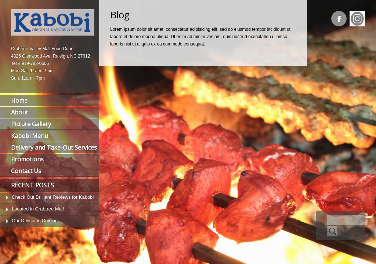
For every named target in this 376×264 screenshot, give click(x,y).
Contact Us (26, 171)
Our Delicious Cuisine (35, 220)
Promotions (27, 159)
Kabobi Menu (29, 135)
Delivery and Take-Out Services (54, 147)
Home (19, 100)
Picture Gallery (31, 124)
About (19, 112)
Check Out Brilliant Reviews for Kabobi (53, 197)
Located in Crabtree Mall (38, 209)
